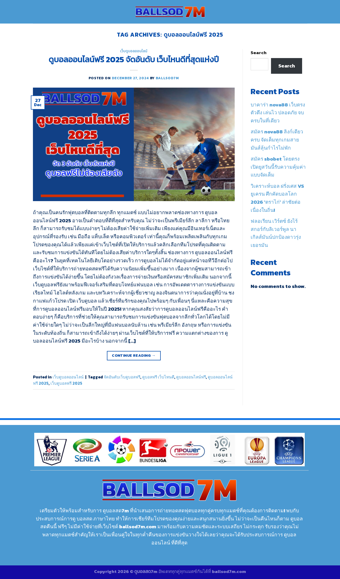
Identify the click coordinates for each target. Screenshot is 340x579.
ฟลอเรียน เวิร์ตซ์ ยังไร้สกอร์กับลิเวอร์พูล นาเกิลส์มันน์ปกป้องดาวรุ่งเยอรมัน (276, 233)
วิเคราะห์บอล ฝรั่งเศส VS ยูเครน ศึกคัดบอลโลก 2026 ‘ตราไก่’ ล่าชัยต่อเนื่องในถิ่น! (277, 198)
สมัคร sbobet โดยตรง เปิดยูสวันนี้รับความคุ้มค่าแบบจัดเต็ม (278, 167)
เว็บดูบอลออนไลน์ (133, 51)
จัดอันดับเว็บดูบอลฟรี (122, 377)
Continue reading (133, 356)
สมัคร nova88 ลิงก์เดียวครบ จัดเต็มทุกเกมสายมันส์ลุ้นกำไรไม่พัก (277, 139)
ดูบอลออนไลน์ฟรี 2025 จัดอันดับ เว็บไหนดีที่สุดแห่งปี (134, 59)
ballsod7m (167, 78)
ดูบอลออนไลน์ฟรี (191, 377)
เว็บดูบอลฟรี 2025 (66, 383)
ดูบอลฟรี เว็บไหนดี (158, 377)
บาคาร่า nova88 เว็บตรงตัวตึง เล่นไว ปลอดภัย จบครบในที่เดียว (278, 112)
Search (259, 52)
